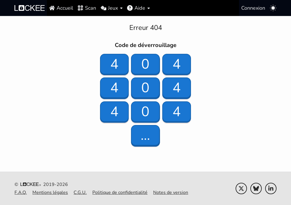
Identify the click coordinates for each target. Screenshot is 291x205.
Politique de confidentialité (119, 192)
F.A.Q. (20, 192)
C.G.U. (80, 192)
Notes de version (170, 192)
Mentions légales (50, 192)
